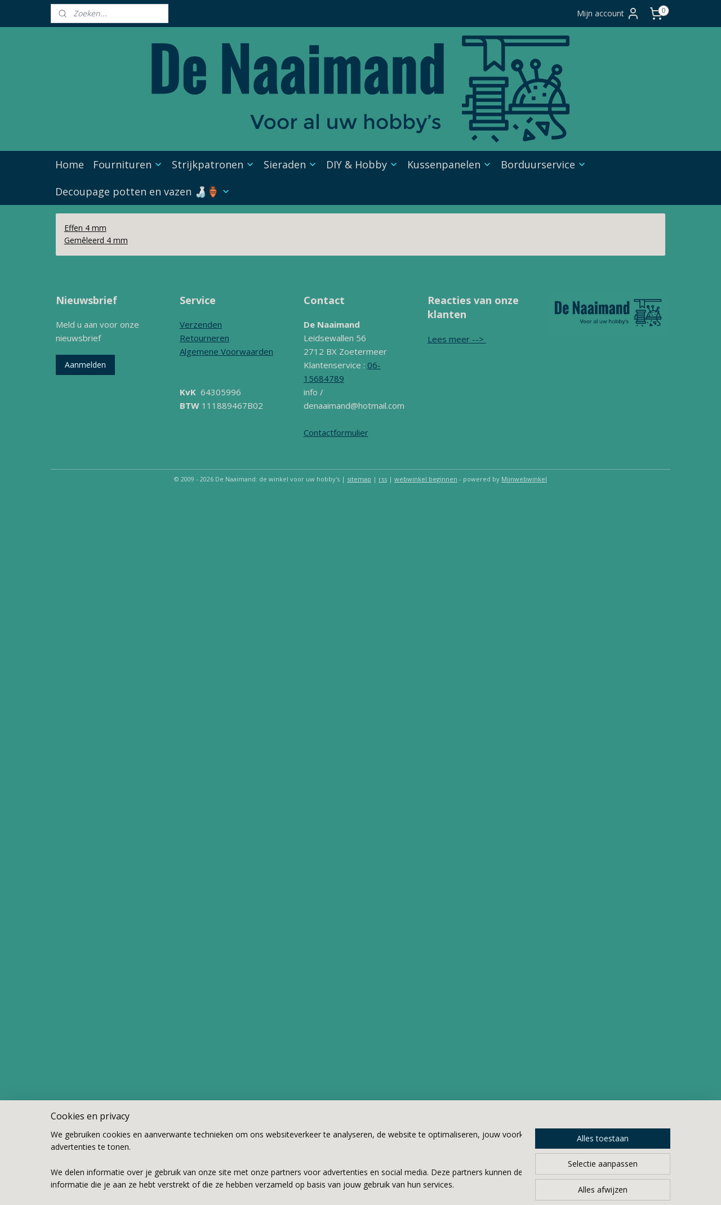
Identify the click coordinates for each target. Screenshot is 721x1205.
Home (69, 164)
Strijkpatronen (213, 164)
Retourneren (204, 337)
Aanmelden (85, 364)
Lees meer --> (457, 339)
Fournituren (128, 164)
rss (383, 479)
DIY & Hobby (362, 164)
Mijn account (608, 13)
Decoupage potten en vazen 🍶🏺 (142, 191)
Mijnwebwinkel (524, 479)
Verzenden (201, 324)
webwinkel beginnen (425, 479)
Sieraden (290, 164)
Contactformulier (336, 432)
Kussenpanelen (449, 164)
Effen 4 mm (85, 227)
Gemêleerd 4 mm (96, 240)
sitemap (359, 479)
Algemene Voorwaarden (226, 351)
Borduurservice (543, 164)
